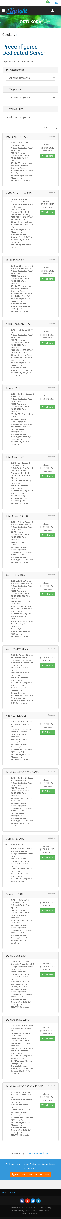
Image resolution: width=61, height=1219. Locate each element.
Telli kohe (47, 155)
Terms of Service (30, 1213)
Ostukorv (12, 1192)
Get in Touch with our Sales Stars (30, 1174)
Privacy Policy (17, 1210)
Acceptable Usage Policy (37, 1210)
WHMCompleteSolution (37, 1153)
